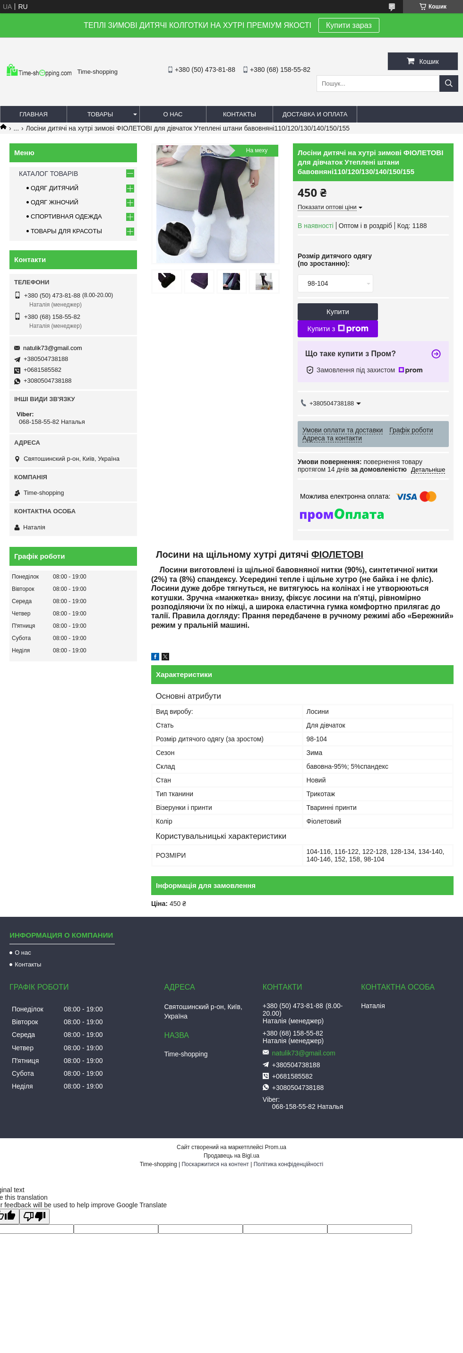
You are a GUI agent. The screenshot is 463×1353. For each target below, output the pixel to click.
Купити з (337, 329)
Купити (337, 312)
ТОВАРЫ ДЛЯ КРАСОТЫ (66, 231)
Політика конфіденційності (289, 1164)
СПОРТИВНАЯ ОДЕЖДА (66, 216)
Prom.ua (275, 1147)
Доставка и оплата (315, 114)
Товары (100, 114)
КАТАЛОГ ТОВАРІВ (48, 173)
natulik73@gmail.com (52, 347)
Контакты (239, 114)
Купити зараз (349, 25)
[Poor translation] (34, 1216)
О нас (173, 114)
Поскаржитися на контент (215, 1164)
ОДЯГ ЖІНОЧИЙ (54, 202)
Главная (33, 114)
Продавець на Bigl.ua (231, 1155)
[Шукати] (448, 83)
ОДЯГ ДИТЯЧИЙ (54, 188)
